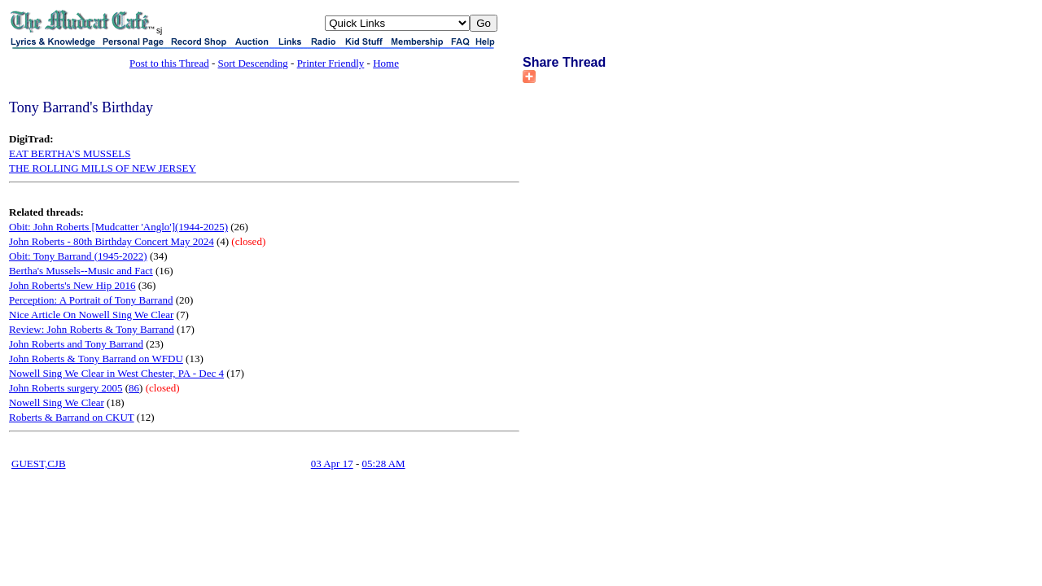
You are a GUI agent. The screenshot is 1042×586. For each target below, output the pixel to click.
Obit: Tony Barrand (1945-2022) (78, 256)
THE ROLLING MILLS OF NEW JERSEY (102, 168)
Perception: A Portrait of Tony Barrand (91, 300)
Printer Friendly (331, 63)
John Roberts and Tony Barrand (76, 344)
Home (386, 63)
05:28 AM (383, 463)
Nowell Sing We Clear (56, 402)
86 (134, 388)
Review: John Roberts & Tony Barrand (91, 329)
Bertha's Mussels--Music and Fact (81, 271)
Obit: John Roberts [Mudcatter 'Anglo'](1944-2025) (118, 227)
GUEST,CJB (38, 463)
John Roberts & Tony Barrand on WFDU (96, 358)
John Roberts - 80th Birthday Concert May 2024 (111, 241)
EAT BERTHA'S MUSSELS (69, 153)
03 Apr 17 (332, 463)
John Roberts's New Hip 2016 (72, 285)
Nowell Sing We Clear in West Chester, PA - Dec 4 (116, 373)
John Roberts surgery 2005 (66, 388)
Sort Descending (253, 63)
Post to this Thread (169, 63)
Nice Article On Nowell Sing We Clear (91, 314)
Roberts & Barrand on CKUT (71, 417)
